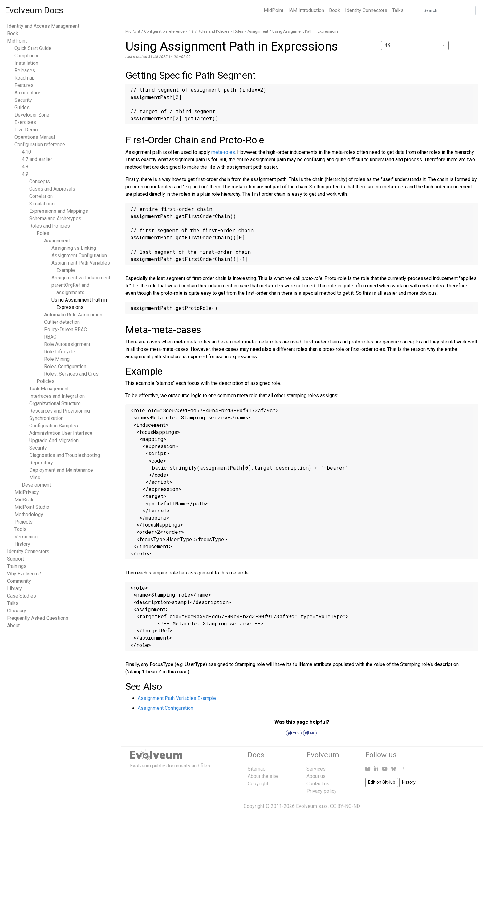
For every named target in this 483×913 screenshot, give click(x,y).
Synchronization (46, 418)
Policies (46, 381)
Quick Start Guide (32, 48)
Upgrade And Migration (54, 440)
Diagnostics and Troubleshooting (64, 455)
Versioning (26, 537)
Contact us (317, 784)
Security (23, 100)
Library (14, 588)
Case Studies (21, 596)
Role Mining (57, 359)
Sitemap (257, 769)
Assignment (57, 241)
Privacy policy (321, 791)
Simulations (42, 204)
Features (24, 85)
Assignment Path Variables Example (177, 698)
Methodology (28, 514)
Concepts (39, 181)
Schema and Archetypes (55, 218)
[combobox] (415, 45)
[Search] (448, 10)
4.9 (25, 174)
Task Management (49, 389)
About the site (263, 776)
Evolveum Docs (34, 10)
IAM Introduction (306, 10)
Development (36, 485)
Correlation (41, 196)
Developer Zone (31, 115)
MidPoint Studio (31, 507)
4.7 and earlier (37, 159)
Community (19, 581)
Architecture (27, 93)
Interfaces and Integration (57, 396)
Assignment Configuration (79, 255)
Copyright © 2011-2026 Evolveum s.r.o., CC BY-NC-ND (302, 806)
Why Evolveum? (24, 574)
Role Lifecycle (59, 352)
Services (316, 769)
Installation (26, 63)
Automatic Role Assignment (74, 315)
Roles (43, 233)
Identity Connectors (366, 10)
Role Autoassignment (67, 344)
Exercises (25, 122)
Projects (23, 522)
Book (334, 10)
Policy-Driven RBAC (65, 329)
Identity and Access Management (43, 26)
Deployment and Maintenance (61, 470)
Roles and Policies (49, 226)
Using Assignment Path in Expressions (305, 31)
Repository (41, 463)
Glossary (16, 611)
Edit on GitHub (381, 782)
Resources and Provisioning (59, 411)
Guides (22, 107)
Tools (20, 529)
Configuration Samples (53, 426)
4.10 (26, 152)
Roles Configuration (65, 366)
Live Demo (26, 130)
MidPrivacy (26, 492)
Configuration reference (39, 144)
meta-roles (223, 152)
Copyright (258, 784)
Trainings (16, 566)
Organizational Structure (55, 403)
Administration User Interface (60, 433)
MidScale (24, 500)
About (13, 625)
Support (15, 559)
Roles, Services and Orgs (71, 374)
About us (316, 776)
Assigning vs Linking (73, 248)
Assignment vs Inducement (80, 278)
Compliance (27, 56)
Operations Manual (34, 137)
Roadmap (24, 78)
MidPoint (273, 10)
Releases (24, 70)
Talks (398, 10)
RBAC (50, 337)
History (22, 544)
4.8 (25, 167)
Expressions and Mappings (58, 211)
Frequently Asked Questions (37, 618)
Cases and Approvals (52, 189)
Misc (34, 477)
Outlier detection (62, 322)
